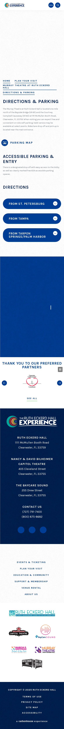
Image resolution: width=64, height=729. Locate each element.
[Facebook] (21, 530)
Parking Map (21, 142)
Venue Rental (31, 587)
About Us (31, 594)
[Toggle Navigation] (51, 5)
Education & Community (31, 575)
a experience (32, 721)
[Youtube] (32, 530)
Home (6, 81)
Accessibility (32, 712)
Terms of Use (32, 696)
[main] (32, 178)
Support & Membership (31, 581)
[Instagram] (43, 530)
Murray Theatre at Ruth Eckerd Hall (26, 86)
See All (32, 398)
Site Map (32, 707)
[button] (4, 383)
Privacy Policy (32, 702)
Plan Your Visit (26, 81)
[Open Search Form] (57, 5)
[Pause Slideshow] (60, 369)
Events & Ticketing (31, 562)
